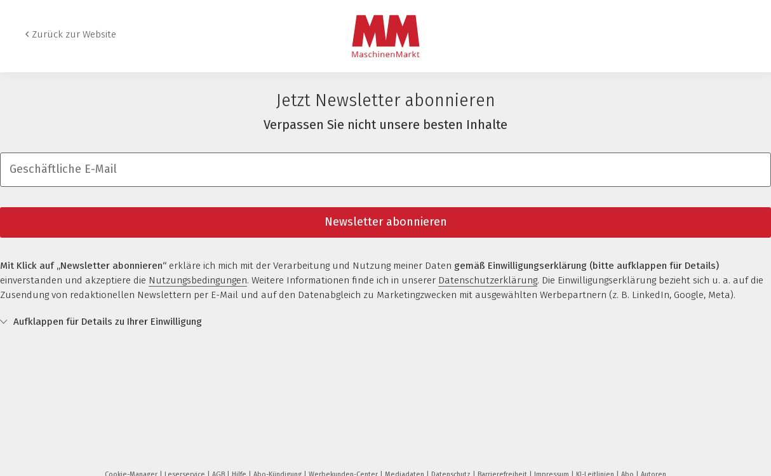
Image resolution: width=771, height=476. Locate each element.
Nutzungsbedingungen (198, 280)
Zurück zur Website (74, 34)
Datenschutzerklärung (487, 280)
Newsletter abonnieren (386, 222)
